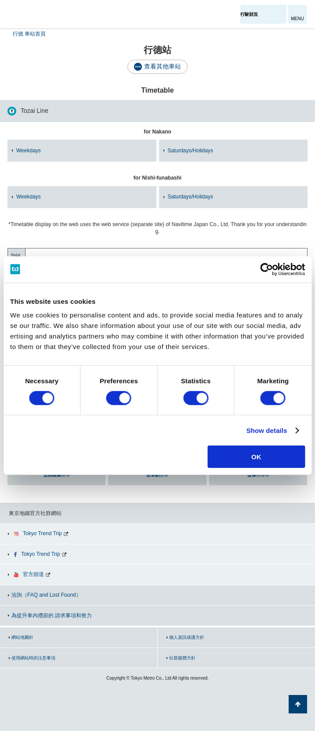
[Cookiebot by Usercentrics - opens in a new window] (266, 269)
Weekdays (28, 151)
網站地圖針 (22, 637)
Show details (266, 430)
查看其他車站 (162, 66)
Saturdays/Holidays (190, 151)
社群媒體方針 (182, 657)
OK (256, 457)
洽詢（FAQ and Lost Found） (46, 595)
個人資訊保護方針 (186, 637)
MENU (297, 18)
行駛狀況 (249, 14)
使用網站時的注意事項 (33, 657)
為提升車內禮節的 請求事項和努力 (51, 615)
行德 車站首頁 (29, 34)
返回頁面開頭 (298, 704)
